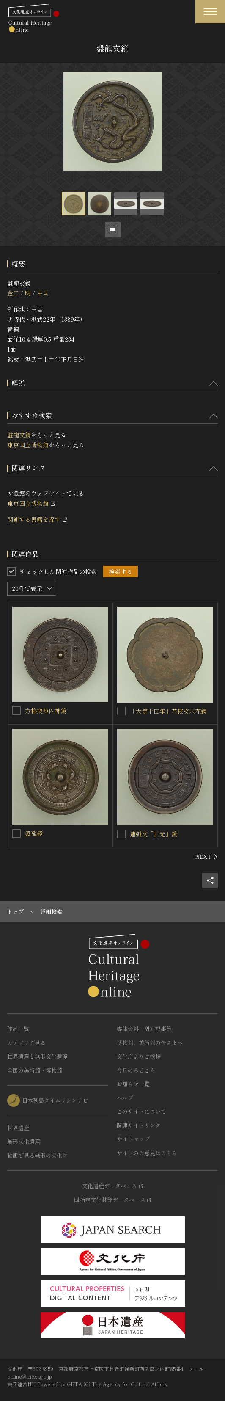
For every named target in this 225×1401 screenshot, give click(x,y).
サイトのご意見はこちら (147, 1153)
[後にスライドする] (206, 857)
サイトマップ (133, 1139)
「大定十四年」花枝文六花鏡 (168, 711)
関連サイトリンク (139, 1125)
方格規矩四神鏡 (45, 710)
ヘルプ (125, 1098)
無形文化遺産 (23, 1141)
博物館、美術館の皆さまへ (150, 1043)
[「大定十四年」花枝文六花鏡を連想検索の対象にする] (121, 711)
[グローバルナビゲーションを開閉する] (210, 11)
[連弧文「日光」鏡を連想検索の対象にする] (121, 834)
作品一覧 (18, 1029)
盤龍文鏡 (19, 434)
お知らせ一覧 (133, 1084)
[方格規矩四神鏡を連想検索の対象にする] (16, 710)
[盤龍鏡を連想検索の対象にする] (16, 833)
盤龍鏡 (34, 833)
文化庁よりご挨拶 (139, 1056)
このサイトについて (141, 1111)
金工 (13, 293)
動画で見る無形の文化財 (37, 1155)
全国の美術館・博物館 (34, 1070)
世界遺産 (18, 1128)
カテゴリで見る (26, 1043)
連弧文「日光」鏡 (153, 834)
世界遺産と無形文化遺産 (37, 1056)
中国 (43, 293)
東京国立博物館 (28, 445)
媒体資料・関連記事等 (144, 1029)
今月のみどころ (136, 1070)
